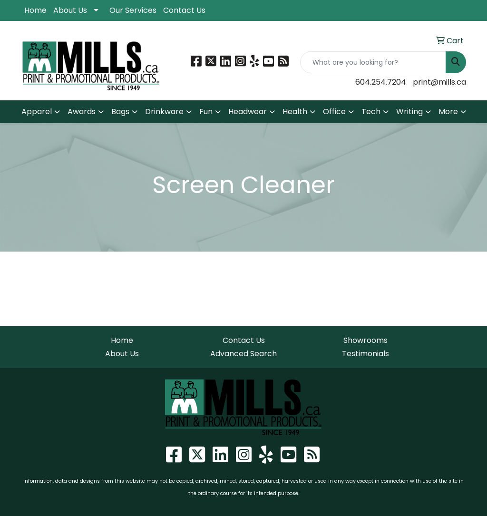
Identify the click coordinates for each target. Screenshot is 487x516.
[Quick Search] (373, 62)
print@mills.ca (439, 82)
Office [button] (334, 111)
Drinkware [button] (164, 111)
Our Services (132, 10)
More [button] (448, 111)
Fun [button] (206, 111)
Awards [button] (82, 111)
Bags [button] (120, 111)
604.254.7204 (380, 82)
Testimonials (365, 353)
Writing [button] (409, 111)
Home (35, 10)
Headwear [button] (247, 111)
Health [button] (294, 111)
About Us (70, 10)
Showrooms (365, 340)
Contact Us (184, 10)
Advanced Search (243, 353)
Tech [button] (370, 111)
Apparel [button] (36, 111)
